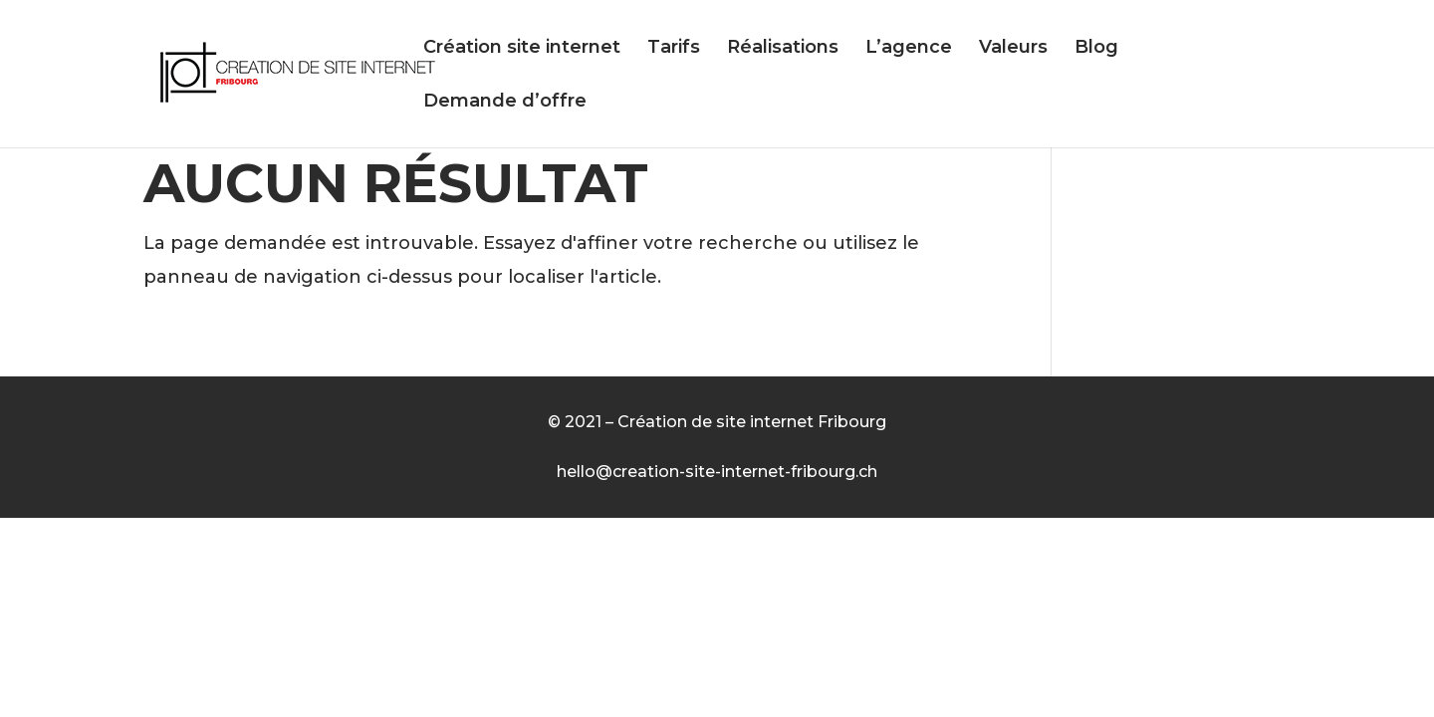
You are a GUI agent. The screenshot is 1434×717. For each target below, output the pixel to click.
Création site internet (521, 49)
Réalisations (782, 49)
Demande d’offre (505, 103)
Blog (1096, 49)
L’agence (908, 49)
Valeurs (1013, 49)
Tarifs (673, 49)
